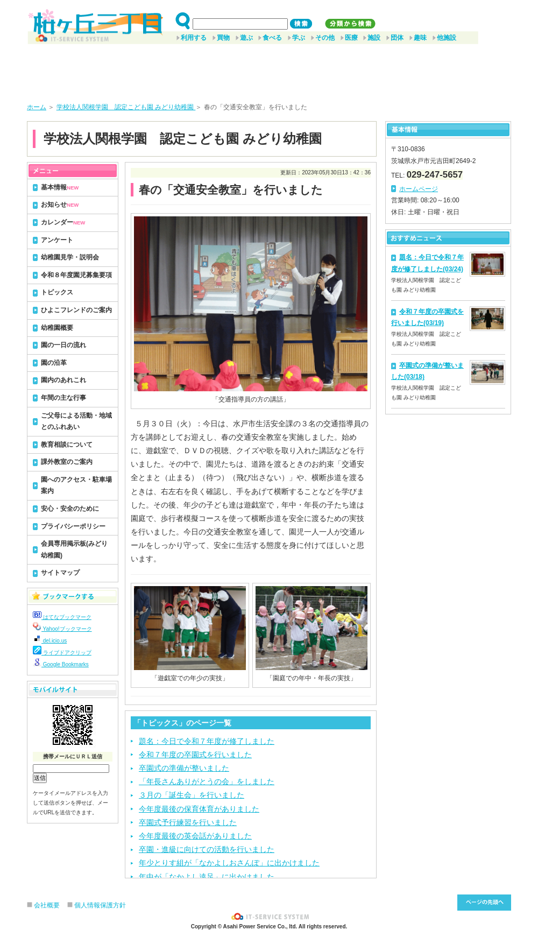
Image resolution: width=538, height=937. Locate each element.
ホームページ (418, 189)
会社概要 (47, 905)
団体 (397, 37)
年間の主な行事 (63, 397)
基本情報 (60, 187)
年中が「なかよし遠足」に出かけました (206, 876)
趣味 (420, 37)
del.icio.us (50, 641)
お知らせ (60, 204)
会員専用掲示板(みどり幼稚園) (74, 549)
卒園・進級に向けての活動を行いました (206, 849)
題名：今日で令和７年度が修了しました (206, 741)
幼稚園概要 (57, 328)
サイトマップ (60, 572)
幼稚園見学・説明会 (70, 257)
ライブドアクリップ (62, 653)
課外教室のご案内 (67, 462)
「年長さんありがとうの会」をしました (206, 781)
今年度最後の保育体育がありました (199, 809)
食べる (272, 37)
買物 (223, 37)
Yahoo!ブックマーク (62, 629)
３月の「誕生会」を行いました (191, 795)
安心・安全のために (70, 508)
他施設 (446, 37)
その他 (325, 37)
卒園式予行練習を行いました (188, 822)
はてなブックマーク (62, 617)
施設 (373, 37)
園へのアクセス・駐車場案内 (76, 485)
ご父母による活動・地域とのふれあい (76, 421)
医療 (351, 37)
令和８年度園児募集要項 (76, 275)
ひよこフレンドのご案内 (76, 310)
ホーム (36, 107)
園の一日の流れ (63, 345)
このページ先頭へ (484, 902)
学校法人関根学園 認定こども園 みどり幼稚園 (126, 107)
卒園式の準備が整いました (184, 768)
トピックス (57, 292)
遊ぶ (246, 37)
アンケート (57, 240)
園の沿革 (54, 363)
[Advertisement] (269, 69)
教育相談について (67, 444)
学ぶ (298, 37)
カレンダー (63, 222)
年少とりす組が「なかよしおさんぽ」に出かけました (229, 862)
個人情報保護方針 (100, 905)
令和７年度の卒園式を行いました (195, 754)
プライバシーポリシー (73, 526)
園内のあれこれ (63, 380)
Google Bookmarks (61, 664)
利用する (194, 37)
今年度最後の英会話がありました (195, 836)
